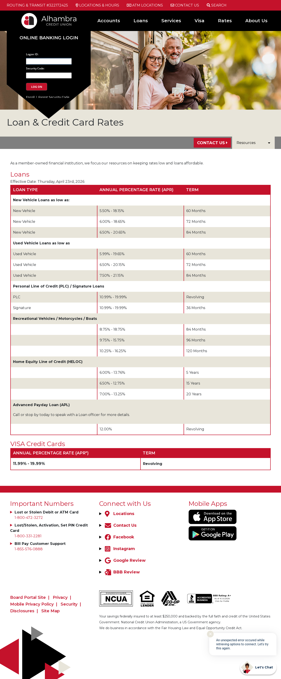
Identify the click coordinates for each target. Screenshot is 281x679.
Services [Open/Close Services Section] (171, 20)
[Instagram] (119, 548)
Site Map (50, 610)
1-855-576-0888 (29, 549)
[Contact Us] (185, 5)
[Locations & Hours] (97, 5)
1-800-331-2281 (28, 536)
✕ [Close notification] (210, 634)
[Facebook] (119, 537)
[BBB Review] (122, 572)
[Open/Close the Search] (216, 5)
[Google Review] (125, 560)
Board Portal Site (28, 597)
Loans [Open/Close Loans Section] (141, 20)
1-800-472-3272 (29, 517)
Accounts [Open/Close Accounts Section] (108, 20)
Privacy (60, 597)
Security (69, 604)
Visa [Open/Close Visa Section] (199, 20)
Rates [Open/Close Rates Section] (225, 20)
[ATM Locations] (145, 5)
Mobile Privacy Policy (32, 604)
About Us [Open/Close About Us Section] (256, 20)
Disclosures (22, 610)
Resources (253, 143)
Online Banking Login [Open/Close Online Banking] (49, 37)
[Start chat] (258, 667)
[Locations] (119, 513)
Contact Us (211, 142)
